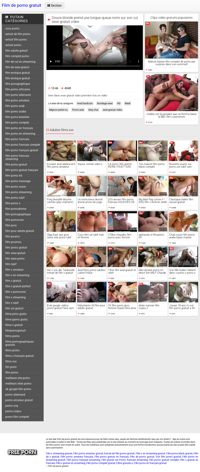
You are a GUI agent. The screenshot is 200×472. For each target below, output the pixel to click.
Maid (127, 103)
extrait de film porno (17, 34)
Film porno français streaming (83, 459)
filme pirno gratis (16, 314)
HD (118, 103)
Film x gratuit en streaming (70, 463)
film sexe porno (15, 258)
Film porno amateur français (77, 456)
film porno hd (13, 175)
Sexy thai (93, 109)
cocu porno (12, 28)
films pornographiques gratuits (19, 343)
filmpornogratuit (15, 330)
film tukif (11, 264)
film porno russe (15, 186)
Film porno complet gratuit (100, 463)
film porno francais (17, 139)
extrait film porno (16, 39)
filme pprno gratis (16, 319)
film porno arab (15, 106)
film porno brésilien (17, 117)
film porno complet (17, 122)
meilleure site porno (17, 378)
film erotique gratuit (17, 72)
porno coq (11, 405)
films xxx (11, 361)
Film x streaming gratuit (59, 453)
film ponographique (17, 84)
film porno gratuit (16, 164)
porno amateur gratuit (19, 400)
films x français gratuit (19, 356)
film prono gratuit (16, 247)
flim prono (11, 372)
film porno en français (19, 128)
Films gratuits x (124, 463)
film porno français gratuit (21, 150)
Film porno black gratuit (179, 453)
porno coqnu (13, 411)
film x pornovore (15, 291)
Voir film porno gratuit (168, 456)
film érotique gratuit (17, 78)
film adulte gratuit (16, 50)
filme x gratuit (14, 325)
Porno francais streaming (133, 459)
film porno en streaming (20, 133)
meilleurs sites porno (18, 383)
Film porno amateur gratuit (88, 453)
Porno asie (78, 109)
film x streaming (15, 297)
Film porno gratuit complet (164, 459)
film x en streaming (17, 275)
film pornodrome (15, 208)
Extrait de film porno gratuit (119, 453)
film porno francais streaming (17, 157)
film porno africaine (17, 89)
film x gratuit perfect (18, 286)
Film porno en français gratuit (150, 463)
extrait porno (13, 45)
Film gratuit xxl (110, 459)
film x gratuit (13, 280)
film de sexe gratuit (17, 67)
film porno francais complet (22, 144)
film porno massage (17, 181)
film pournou (13, 242)
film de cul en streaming (20, 61)
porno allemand (15, 394)
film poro (11, 225)
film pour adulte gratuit (19, 231)
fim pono (11, 367)
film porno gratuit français (21, 170)
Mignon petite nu (58, 109)
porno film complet (17, 416)
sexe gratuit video (112, 109)
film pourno (12, 236)
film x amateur (14, 269)
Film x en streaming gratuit (150, 453)
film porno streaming (18, 192)
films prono (12, 350)
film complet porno (17, 56)
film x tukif (12, 303)
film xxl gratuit (14, 308)
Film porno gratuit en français (112, 456)
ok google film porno (18, 389)
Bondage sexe (105, 103)
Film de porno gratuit (142, 456)
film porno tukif (15, 197)
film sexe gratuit (15, 253)
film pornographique (18, 214)
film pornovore (14, 220)
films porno (12, 336)
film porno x (12, 203)
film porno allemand (18, 95)
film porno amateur (17, 100)
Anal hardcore (85, 103)
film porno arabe (15, 111)
